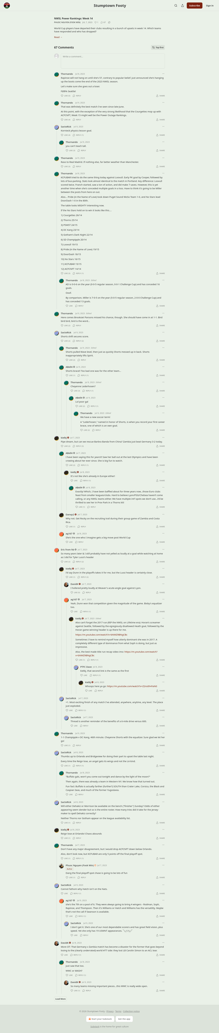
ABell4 (69, 366)
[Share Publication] (182, 5)
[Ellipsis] (163, 73)
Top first (158, 47)
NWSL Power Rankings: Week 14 (73, 18)
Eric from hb (67, 549)
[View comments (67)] (103, 22)
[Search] (176, 5)
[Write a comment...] (113, 61)
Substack (94, 1026)
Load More (60, 998)
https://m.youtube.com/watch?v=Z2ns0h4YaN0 (132, 686)
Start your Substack (100, 1019)
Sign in (210, 5)
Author (69, 869)
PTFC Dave (86, 666)
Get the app (124, 1018)
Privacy (110, 1011)
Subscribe (194, 5)
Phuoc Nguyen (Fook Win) (67, 22)
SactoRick (66, 126)
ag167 (69, 533)
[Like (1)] (96, 22)
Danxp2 (70, 514)
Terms (118, 1011)
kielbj (64, 437)
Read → (58, 37)
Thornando (67, 73)
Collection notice (131, 1011)
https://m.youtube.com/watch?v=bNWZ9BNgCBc (101, 634)
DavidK (74, 583)
